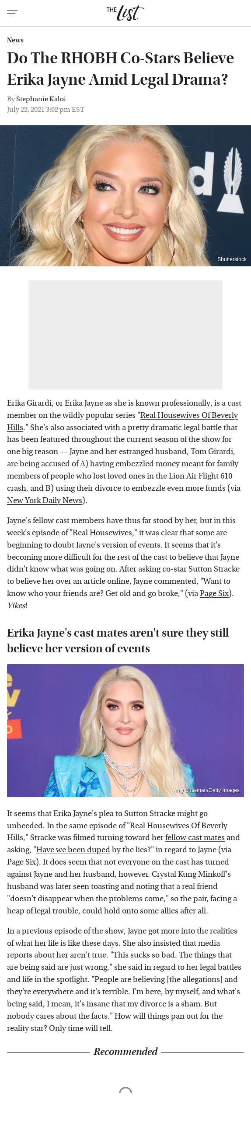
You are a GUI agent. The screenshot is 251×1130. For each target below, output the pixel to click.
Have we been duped (73, 849)
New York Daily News (44, 500)
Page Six (214, 593)
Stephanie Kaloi (41, 99)
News (15, 40)
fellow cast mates (195, 837)
